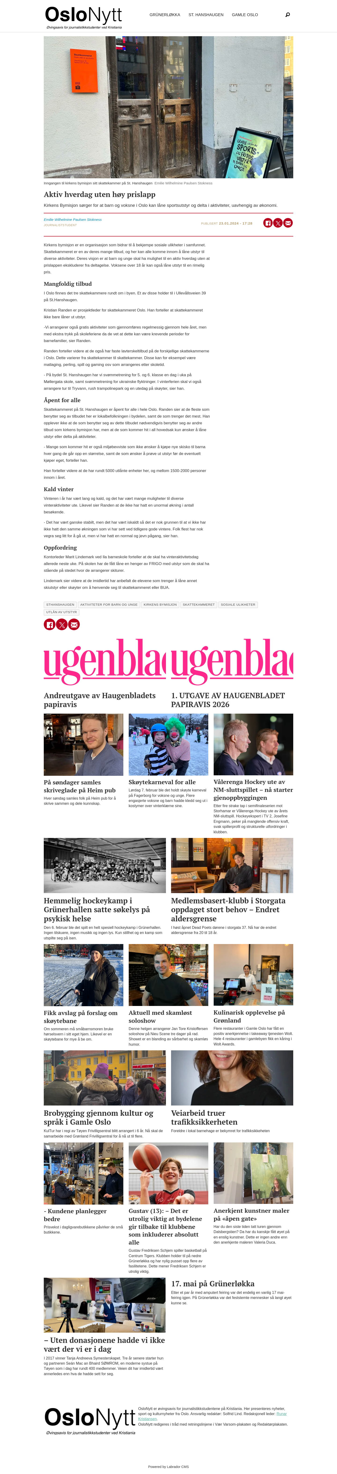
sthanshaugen (60, 604)
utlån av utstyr (61, 612)
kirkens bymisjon (160, 604)
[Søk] (287, 15)
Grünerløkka (165, 15)
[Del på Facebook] (268, 223)
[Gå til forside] (84, 15)
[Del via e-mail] (288, 223)
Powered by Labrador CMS (168, 1467)
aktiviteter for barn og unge (109, 604)
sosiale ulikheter (238, 604)
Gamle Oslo (245, 15)
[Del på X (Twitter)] (278, 223)
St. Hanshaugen (206, 15)
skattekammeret (199, 604)
